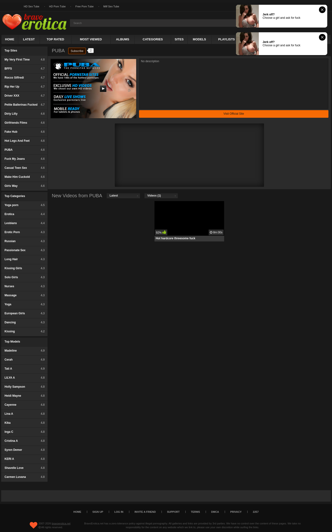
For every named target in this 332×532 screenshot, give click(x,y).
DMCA (215, 511)
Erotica (25, 214)
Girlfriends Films (25, 122)
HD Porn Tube (57, 6)
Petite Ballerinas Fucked (25, 104)
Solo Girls (25, 277)
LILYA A (25, 377)
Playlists (226, 39)
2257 (256, 511)
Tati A (25, 368)
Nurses (25, 286)
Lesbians (25, 223)
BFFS (25, 68)
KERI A (25, 459)
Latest (29, 39)
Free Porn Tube (84, 6)
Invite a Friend (145, 511)
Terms (195, 511)
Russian (25, 241)
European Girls (25, 313)
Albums (122, 39)
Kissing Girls (25, 268)
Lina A (25, 413)
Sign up (97, 511)
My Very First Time (25, 59)
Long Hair (25, 259)
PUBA (25, 149)
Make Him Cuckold (25, 177)
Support (173, 511)
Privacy (236, 511)
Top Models (12, 341)
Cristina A (25, 441)
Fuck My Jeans (25, 158)
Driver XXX (25, 95)
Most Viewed (91, 39)
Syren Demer (25, 450)
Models (199, 39)
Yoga (25, 304)
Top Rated (55, 39)
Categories (153, 39)
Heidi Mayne (25, 395)
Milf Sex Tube (111, 6)
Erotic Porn (25, 232)
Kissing (25, 331)
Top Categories (15, 196)
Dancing (25, 322)
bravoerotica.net (61, 523)
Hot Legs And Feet (25, 140)
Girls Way (25, 186)
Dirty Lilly (25, 113)
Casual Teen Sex (25, 167)
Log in (118, 511)
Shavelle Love (25, 468)
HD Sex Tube (31, 6)
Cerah (25, 359)
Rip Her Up (25, 86)
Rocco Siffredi (25, 77)
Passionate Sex (25, 250)
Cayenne (25, 404)
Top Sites (11, 50)
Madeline (25, 350)
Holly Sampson (25, 386)
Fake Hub (25, 131)
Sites (179, 39)
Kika (25, 422)
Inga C (25, 431)
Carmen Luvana (25, 477)
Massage (25, 295)
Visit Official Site (233, 113)
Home (9, 39)
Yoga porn (25, 205)
